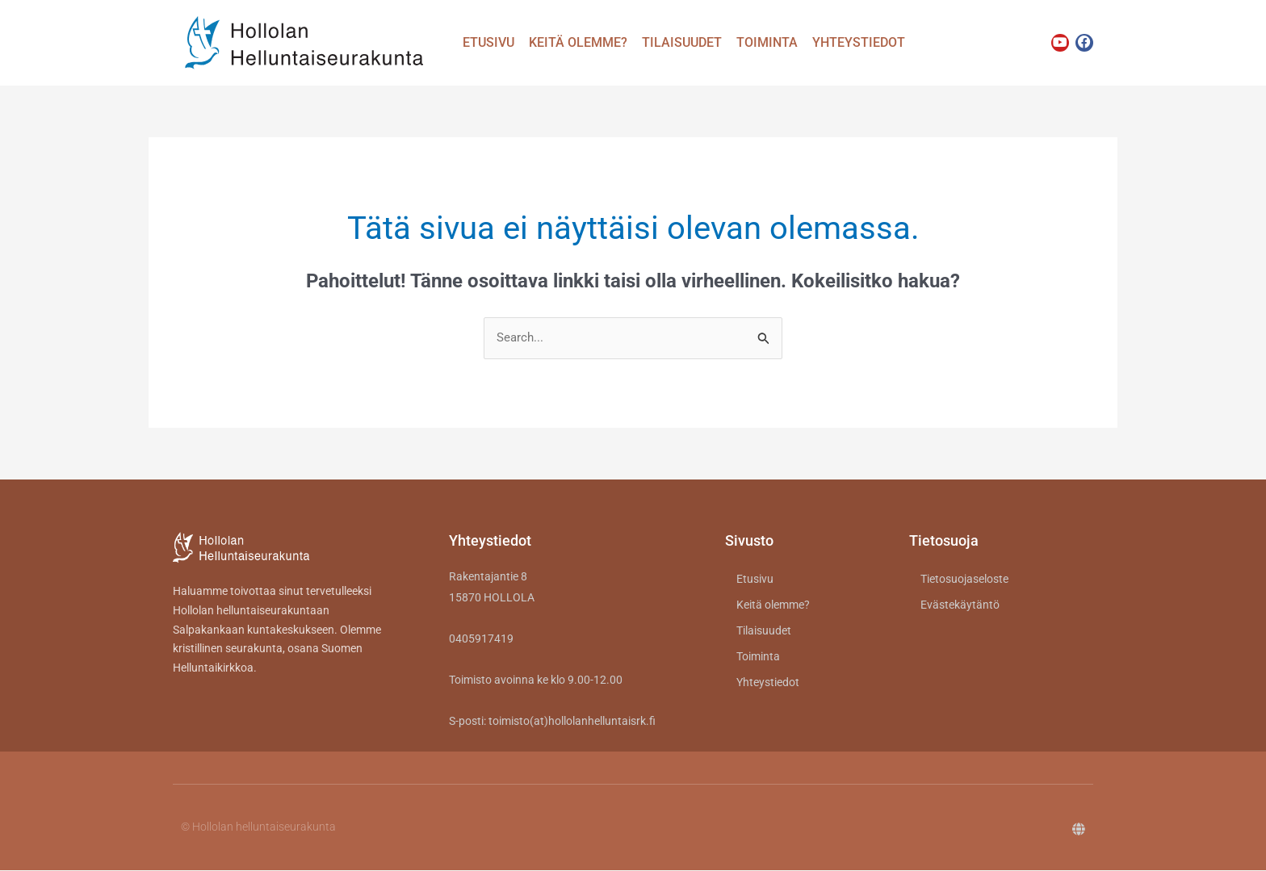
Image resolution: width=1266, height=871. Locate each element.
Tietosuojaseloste (964, 579)
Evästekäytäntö (960, 605)
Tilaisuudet (682, 42)
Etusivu (488, 42)
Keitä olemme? (578, 42)
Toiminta (767, 42)
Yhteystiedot (858, 42)
